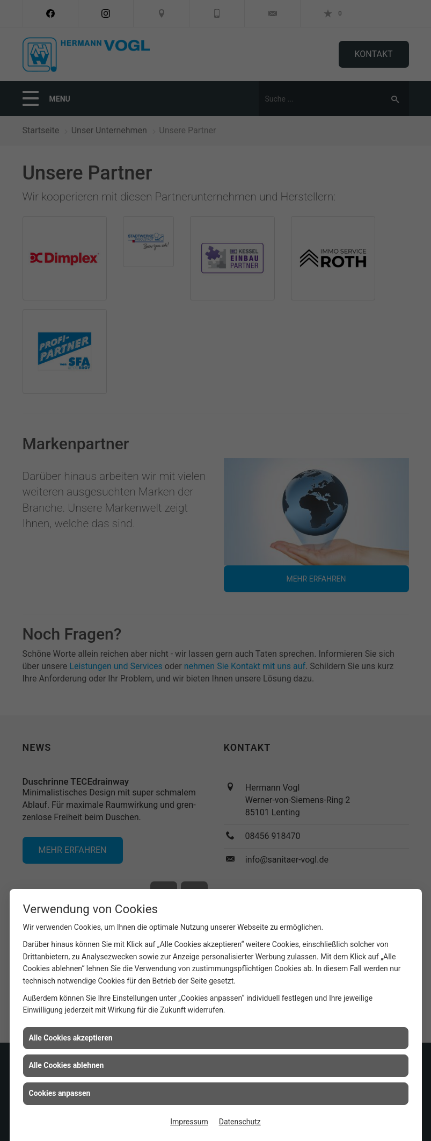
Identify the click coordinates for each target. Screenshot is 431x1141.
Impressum (189, 1121)
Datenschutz (240, 1121)
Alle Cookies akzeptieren (71, 1038)
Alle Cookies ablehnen (66, 1065)
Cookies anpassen (60, 1093)
